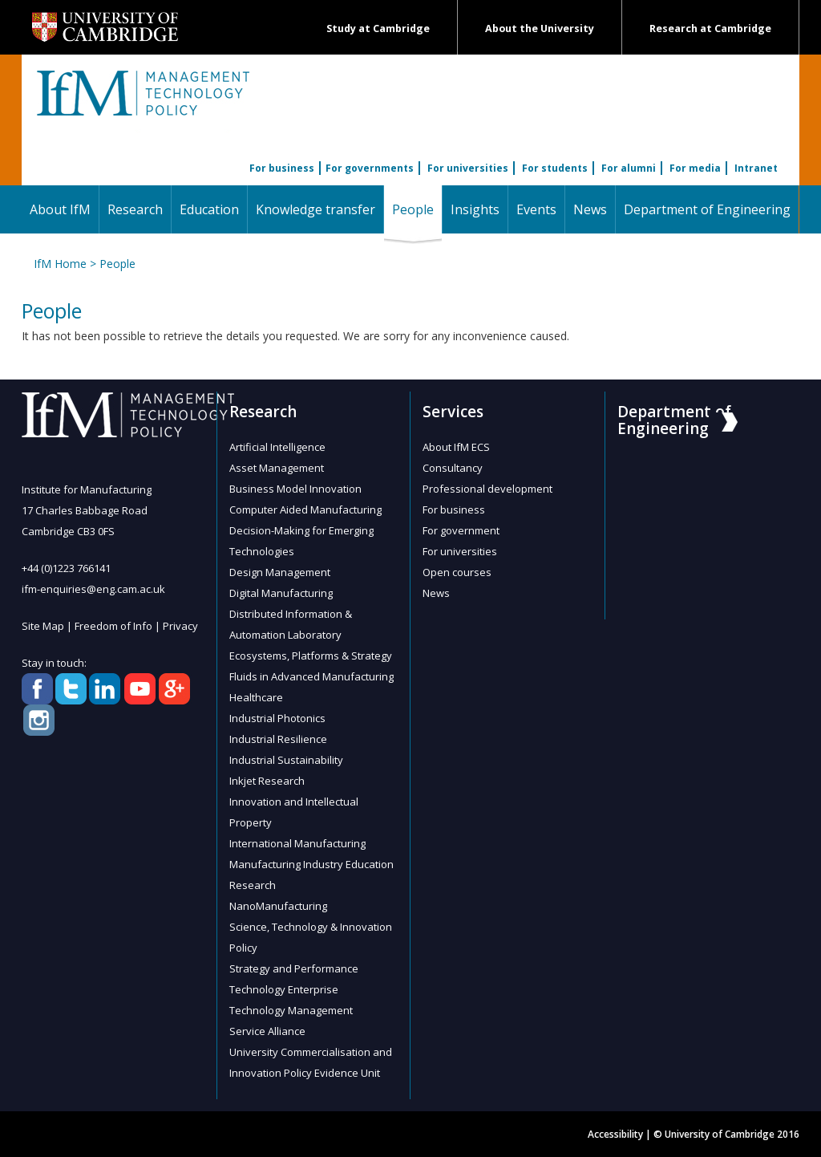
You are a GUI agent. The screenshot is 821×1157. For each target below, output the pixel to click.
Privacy (180, 626)
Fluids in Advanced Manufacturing (311, 676)
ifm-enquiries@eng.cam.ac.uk (93, 589)
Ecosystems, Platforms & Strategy (310, 655)
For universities (467, 168)
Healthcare (256, 697)
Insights (475, 209)
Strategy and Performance (293, 968)
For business (281, 168)
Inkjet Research (267, 780)
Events (536, 209)
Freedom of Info (113, 626)
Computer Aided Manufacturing (305, 509)
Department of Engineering (707, 209)
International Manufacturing (297, 843)
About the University (539, 28)
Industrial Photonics (277, 718)
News (590, 209)
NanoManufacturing (278, 906)
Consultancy (453, 468)
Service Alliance (267, 1031)
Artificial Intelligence (277, 447)
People (417, 209)
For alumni (628, 168)
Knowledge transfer (315, 209)
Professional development (487, 488)
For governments (370, 168)
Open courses (457, 572)
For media (695, 168)
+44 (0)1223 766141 (66, 568)
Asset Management (276, 468)
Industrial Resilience (278, 739)
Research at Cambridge (710, 28)
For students (555, 168)
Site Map (43, 626)
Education (209, 209)
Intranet (756, 168)
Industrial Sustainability (286, 760)
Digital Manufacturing (281, 593)
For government (461, 530)
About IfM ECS (456, 447)
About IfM (60, 209)
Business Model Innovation (295, 488)
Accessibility (615, 1134)
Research (135, 209)
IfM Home (60, 263)
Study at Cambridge (378, 28)
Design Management (279, 572)
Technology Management (291, 1010)
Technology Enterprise (283, 989)
